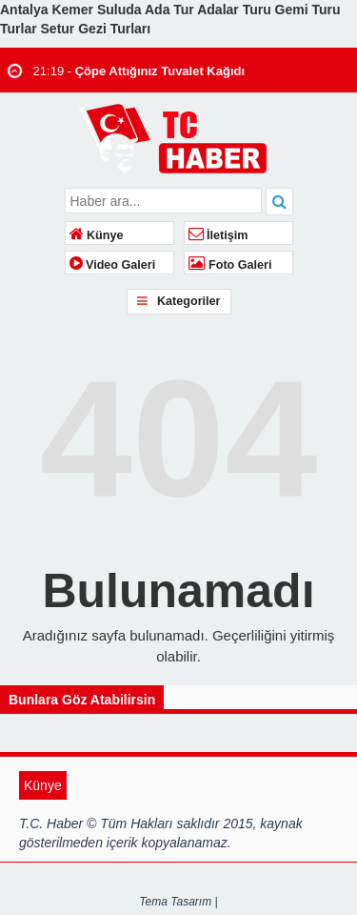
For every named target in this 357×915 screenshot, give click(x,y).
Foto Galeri (230, 265)
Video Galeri (112, 265)
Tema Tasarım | (178, 901)
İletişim (218, 235)
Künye (96, 235)
